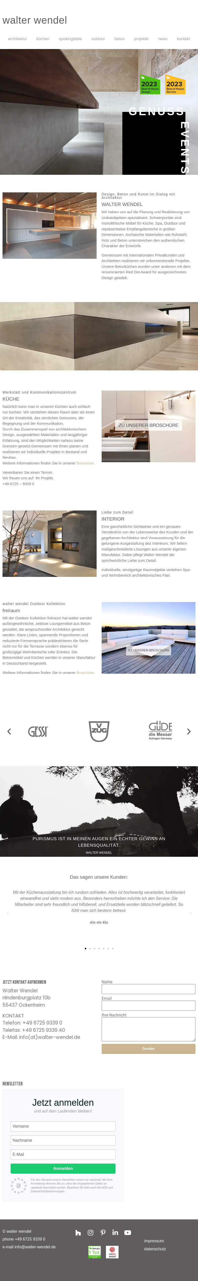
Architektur (17, 39)
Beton (120, 39)
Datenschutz (155, 1249)
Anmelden (63, 1168)
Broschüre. (85, 463)
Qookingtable (70, 39)
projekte (141, 39)
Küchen (42, 39)
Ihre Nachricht (114, 1015)
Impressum (154, 1241)
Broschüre (85, 672)
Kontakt (183, 39)
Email (107, 999)
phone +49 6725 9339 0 (24, 1239)
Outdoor (98, 39)
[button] (9, 732)
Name (107, 982)
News (162, 39)
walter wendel (35, 20)
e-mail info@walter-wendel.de (29, 1247)
